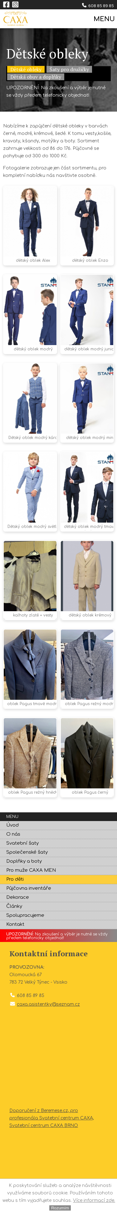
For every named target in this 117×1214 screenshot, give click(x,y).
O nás (13, 834)
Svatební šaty (22, 843)
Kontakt (15, 924)
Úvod (12, 825)
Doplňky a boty (24, 861)
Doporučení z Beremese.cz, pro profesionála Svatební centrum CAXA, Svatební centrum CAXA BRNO (51, 1118)
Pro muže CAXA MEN (31, 870)
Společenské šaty (27, 852)
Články (14, 906)
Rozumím (60, 1208)
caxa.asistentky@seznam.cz (48, 1004)
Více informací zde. (94, 1200)
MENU (104, 19)
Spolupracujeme (25, 915)
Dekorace (17, 897)
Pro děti (15, 879)
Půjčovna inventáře (28, 888)
